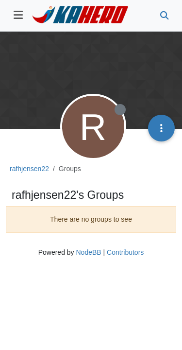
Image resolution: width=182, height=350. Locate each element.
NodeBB (88, 252)
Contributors (125, 252)
